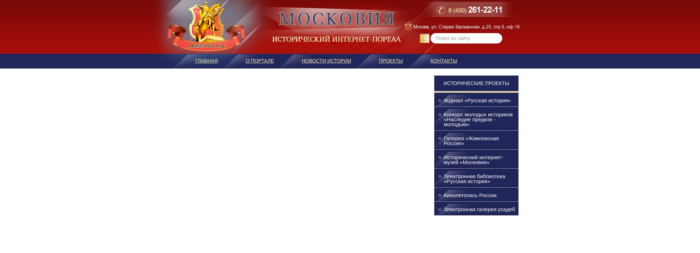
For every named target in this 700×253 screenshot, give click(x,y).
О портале (260, 61)
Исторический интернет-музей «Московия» (473, 160)
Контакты (444, 61)
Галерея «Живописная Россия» (471, 141)
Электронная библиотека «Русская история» (474, 179)
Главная (207, 61)
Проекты (391, 61)
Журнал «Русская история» (477, 100)
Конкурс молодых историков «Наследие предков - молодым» (478, 119)
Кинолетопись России (470, 195)
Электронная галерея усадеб (479, 209)
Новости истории (326, 61)
